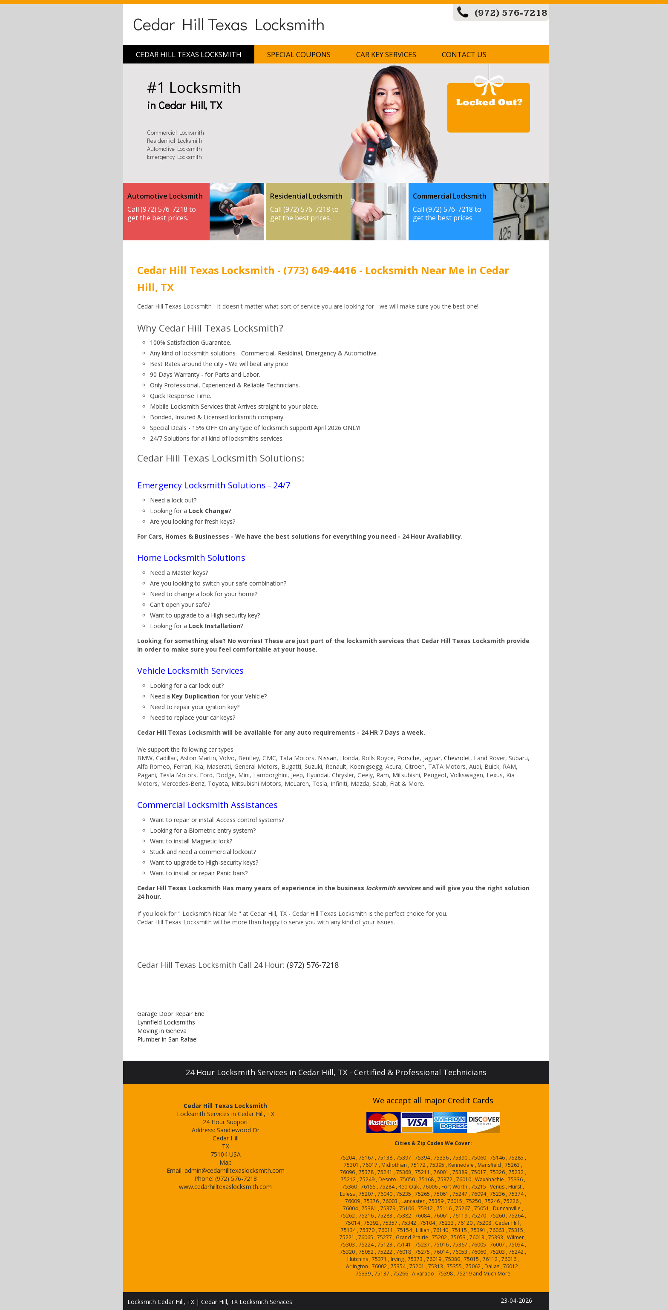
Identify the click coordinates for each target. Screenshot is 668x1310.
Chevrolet (457, 758)
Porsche (408, 758)
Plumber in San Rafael (167, 1039)
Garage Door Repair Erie (170, 1014)
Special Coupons (299, 54)
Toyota (218, 783)
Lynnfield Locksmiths (166, 1022)
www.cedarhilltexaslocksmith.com (225, 1187)
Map (225, 1162)
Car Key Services (386, 54)
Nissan (327, 758)
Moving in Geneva (162, 1031)
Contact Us (464, 54)
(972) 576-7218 (511, 13)
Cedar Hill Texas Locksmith (229, 24)
